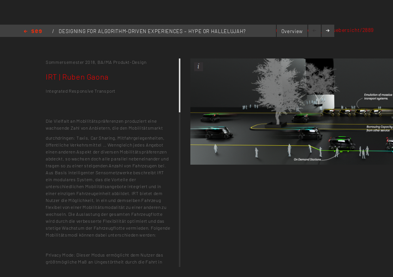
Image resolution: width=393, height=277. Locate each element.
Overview (292, 31)
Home (33, 32)
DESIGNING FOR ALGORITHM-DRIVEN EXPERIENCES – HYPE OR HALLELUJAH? (152, 31)
